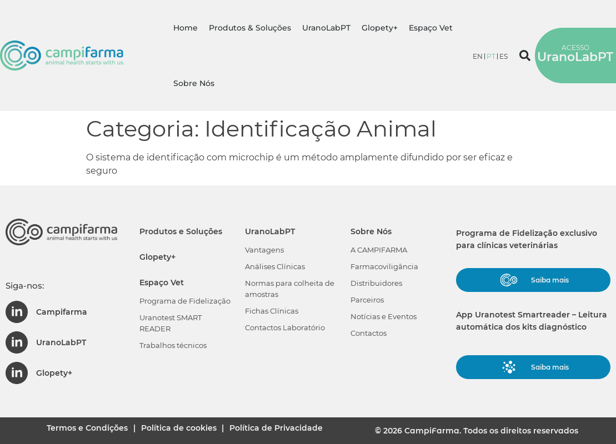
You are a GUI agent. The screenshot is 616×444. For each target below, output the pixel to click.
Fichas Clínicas (271, 310)
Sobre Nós (193, 83)
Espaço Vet (431, 28)
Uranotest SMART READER (170, 323)
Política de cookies (179, 430)
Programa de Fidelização (185, 300)
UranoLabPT (326, 28)
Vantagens (264, 249)
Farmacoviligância (384, 266)
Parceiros (367, 299)
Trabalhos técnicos (173, 345)
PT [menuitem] (491, 56)
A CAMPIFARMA (378, 249)
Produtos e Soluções (180, 231)
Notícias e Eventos (383, 316)
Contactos (368, 333)
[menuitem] (478, 56)
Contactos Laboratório (285, 327)
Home (185, 28)
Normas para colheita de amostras (289, 289)
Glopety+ (380, 28)
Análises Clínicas (275, 266)
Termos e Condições (79, 430)
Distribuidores (376, 283)
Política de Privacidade (285, 430)
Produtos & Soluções (250, 28)
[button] (525, 55)
